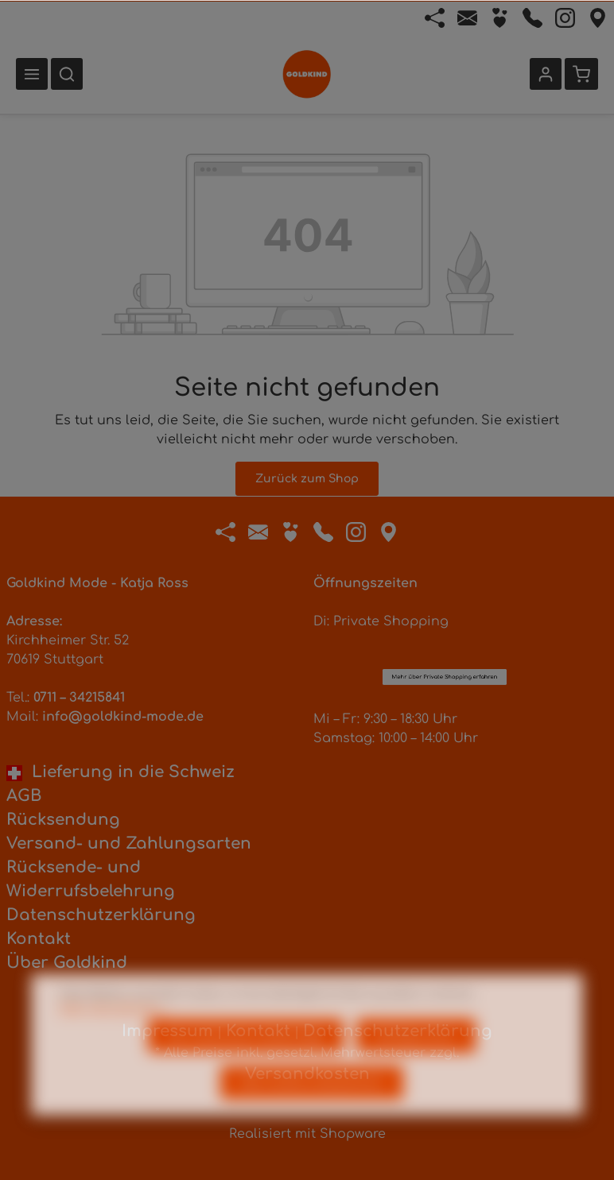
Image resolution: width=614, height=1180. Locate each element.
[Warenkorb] (581, 74)
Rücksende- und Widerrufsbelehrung (90, 879)
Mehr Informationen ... (114, 1033)
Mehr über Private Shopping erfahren (445, 588)
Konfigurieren (416, 1061)
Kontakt (38, 939)
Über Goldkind (66, 963)
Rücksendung (63, 820)
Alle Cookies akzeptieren (311, 1108)
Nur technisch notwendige (246, 1061)
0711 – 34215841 (79, 698)
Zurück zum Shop (307, 479)
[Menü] (32, 74)
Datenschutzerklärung (101, 915)
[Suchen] (67, 74)
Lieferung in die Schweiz (120, 772)
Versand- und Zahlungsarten (128, 843)
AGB (23, 796)
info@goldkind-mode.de (123, 717)
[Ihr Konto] (546, 74)
